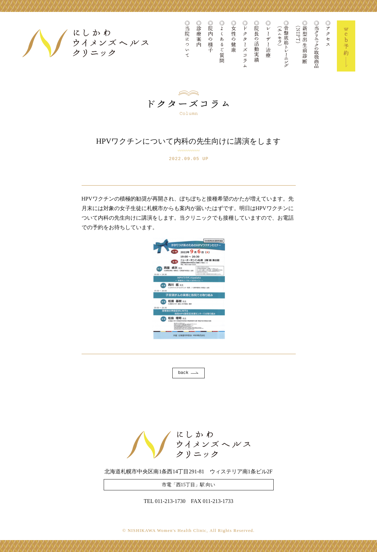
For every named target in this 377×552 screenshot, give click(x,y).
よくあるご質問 (222, 46)
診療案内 (199, 46)
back (183, 372)
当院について (187, 46)
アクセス (328, 46)
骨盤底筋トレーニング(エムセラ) (283, 46)
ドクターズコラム (245, 46)
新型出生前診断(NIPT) (301, 46)
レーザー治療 (268, 46)
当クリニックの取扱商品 (316, 46)
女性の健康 (233, 46)
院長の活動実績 (256, 46)
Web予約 (346, 46)
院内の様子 (210, 46)
